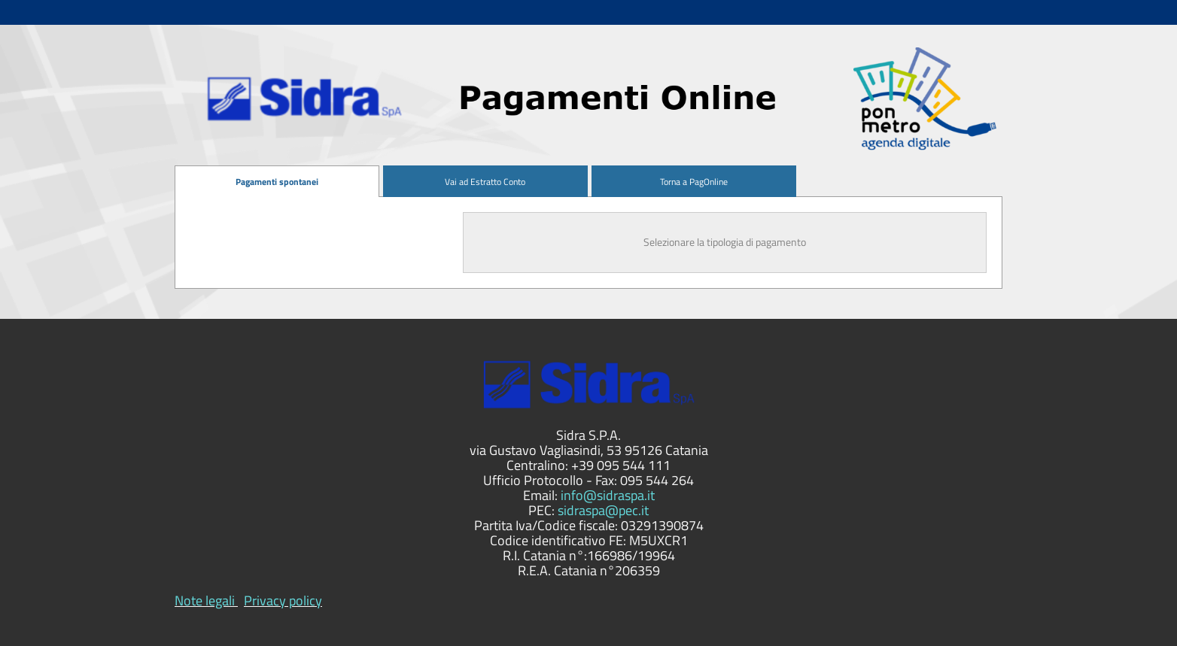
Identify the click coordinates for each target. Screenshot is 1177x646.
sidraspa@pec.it (603, 510)
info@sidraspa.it (608, 495)
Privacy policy (283, 600)
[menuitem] (277, 181)
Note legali (205, 600)
